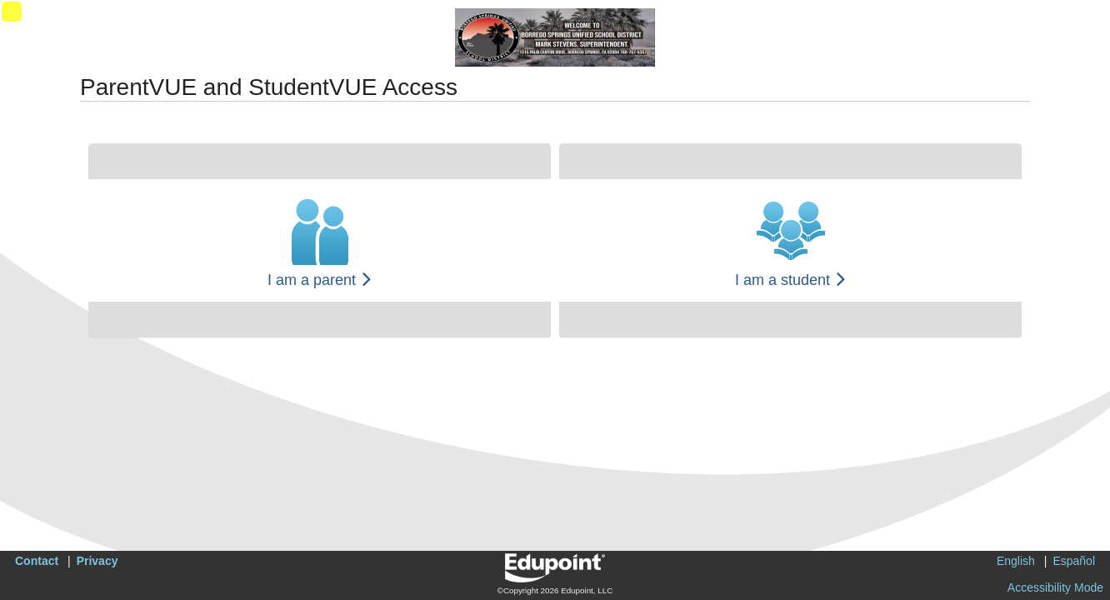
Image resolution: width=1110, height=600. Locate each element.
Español (1073, 561)
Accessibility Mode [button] (1055, 587)
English (1016, 561)
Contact (36, 561)
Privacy (97, 561)
